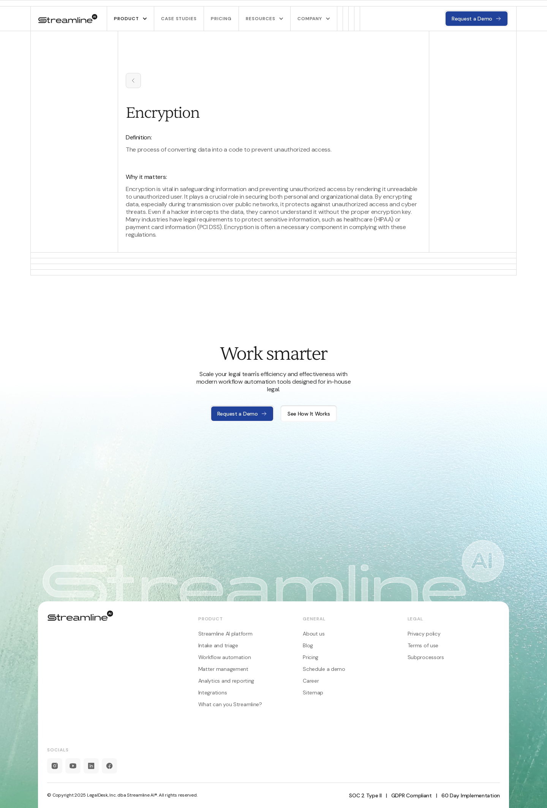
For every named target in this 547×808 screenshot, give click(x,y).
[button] (130, 18)
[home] (68, 18)
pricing (221, 19)
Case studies (179, 19)
